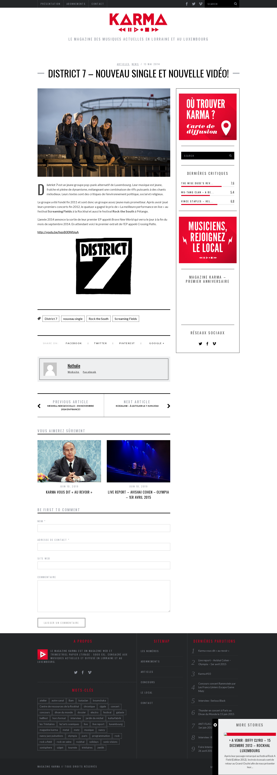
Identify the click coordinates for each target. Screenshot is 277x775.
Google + (156, 343)
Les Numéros (174, 52)
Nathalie (74, 366)
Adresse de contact (53, 539)
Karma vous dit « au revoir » (69, 492)
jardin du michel (94, 718)
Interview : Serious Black (211, 700)
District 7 (51, 318)
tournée (72, 747)
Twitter (100, 343)
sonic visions (110, 741)
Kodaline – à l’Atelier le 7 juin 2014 (138, 404)
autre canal (58, 700)
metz (76, 729)
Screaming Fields (126, 318)
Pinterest (127, 343)
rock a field (46, 741)
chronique (89, 706)
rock (117, 735)
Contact (147, 702)
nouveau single (73, 318)
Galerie (200, 52)
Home (74, 52)
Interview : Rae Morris (210, 737)
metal (66, 729)
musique (89, 729)
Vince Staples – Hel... (197, 201)
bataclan (83, 700)
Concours (144, 52)
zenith (100, 747)
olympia (72, 735)
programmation (101, 735)
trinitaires (87, 747)
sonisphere (46, 747)
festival (107, 712)
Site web (44, 558)
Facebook (74, 343)
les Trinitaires (47, 724)
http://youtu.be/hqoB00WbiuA (58, 232)
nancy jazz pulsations (51, 735)
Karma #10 (204, 673)
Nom (42, 521)
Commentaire (47, 577)
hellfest (44, 718)
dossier (82, 712)
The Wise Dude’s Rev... (197, 183)
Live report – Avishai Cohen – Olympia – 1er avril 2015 (138, 495)
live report (98, 724)
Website (73, 372)
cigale (103, 706)
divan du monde (64, 712)
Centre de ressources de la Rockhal (59, 706)
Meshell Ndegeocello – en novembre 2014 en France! (70, 405)
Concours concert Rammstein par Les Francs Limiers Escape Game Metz (217, 687)
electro (94, 712)
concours (45, 712)
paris (84, 735)
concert (115, 706)
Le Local (119, 52)
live (86, 724)
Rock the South (98, 318)
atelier (43, 700)
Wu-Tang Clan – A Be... (197, 192)
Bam (71, 700)
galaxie (120, 712)
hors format (59, 718)
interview (76, 718)
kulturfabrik (114, 718)
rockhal (80, 741)
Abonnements (150, 661)
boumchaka (99, 700)
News (135, 64)
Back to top (218, 767)
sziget (60, 747)
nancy (101, 729)
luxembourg (116, 724)
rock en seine (64, 741)
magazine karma (49, 729)
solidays (93, 741)
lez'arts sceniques (69, 724)
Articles (95, 52)
